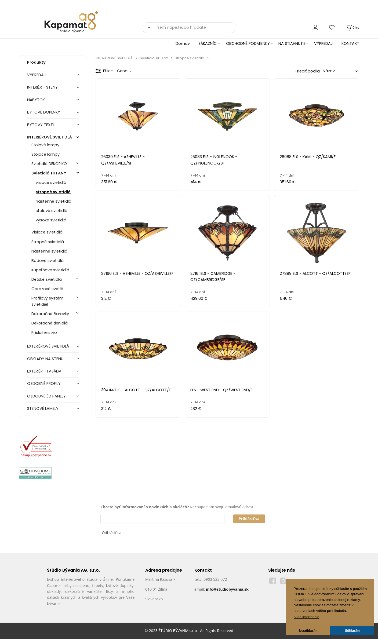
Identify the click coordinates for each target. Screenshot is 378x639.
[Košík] (352, 27)
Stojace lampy (45, 154)
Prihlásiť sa (249, 518)
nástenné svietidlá (53, 201)
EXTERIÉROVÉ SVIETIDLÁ (48, 346)
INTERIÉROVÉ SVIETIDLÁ (49, 137)
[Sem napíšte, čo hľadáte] (195, 27)
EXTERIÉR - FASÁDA (44, 371)
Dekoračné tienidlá (49, 323)
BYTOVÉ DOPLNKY (43, 112)
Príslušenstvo (44, 332)
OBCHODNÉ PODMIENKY (248, 43)
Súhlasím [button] (352, 631)
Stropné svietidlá (47, 241)
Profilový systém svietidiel (47, 301)
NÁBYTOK (36, 100)
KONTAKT (350, 43)
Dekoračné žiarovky (50, 313)
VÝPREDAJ (323, 43)
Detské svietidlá (46, 279)
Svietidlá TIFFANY (48, 173)
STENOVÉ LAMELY (43, 408)
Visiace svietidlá (47, 232)
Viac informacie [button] (306, 617)
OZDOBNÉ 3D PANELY (46, 396)
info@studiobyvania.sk (227, 589)
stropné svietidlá (53, 192)
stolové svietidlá (51, 210)
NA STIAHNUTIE (292, 43)
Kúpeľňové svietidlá (50, 270)
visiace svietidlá (51, 182)
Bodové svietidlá (47, 260)
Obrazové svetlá (47, 288)
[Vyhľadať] (148, 27)
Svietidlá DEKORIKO (49, 163)
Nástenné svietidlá (49, 251)
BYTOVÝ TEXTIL (41, 124)
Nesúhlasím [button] (308, 631)
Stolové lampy (45, 145)
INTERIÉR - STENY (42, 87)
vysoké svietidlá (51, 220)
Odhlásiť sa (111, 532)
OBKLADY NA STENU (45, 359)
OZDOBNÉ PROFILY (44, 383)
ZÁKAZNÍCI (207, 43)
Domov (183, 43)
